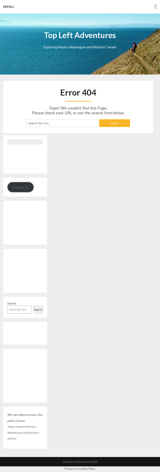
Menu (8, 7)
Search (11, 303)
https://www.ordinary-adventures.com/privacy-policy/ (23, 432)
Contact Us (20, 187)
